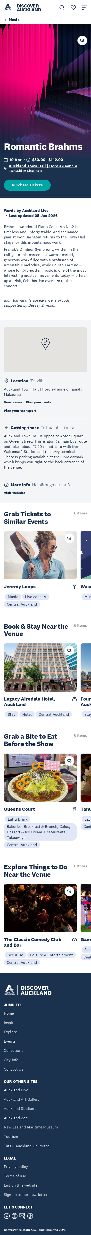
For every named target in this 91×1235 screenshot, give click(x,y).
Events (10, 1041)
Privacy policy (16, 1166)
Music (13, 596)
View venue (13, 402)
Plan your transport (20, 410)
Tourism (11, 1136)
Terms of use (15, 1176)
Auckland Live (16, 1090)
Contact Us (13, 1069)
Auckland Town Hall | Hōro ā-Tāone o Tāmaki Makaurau (43, 168)
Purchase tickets (27, 185)
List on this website (20, 1185)
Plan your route (38, 402)
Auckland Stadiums (20, 1108)
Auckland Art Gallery (22, 1099)
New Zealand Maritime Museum (31, 1127)
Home (9, 1013)
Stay (12, 714)
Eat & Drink (17, 819)
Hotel (27, 714)
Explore (10, 1031)
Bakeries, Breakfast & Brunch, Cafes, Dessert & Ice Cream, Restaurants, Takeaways (38, 832)
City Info (11, 1059)
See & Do (15, 954)
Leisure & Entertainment (51, 954)
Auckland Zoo (16, 1117)
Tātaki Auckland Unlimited (27, 1145)
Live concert (36, 596)
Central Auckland (22, 604)
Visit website (14, 493)
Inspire (10, 1022)
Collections (13, 1050)
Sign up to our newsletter (26, 1194)
